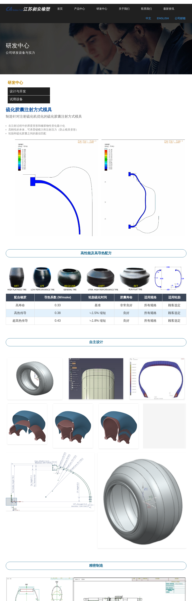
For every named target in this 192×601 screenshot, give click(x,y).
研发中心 (101, 8)
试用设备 (16, 99)
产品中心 (79, 8)
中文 (148, 18)
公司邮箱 (180, 18)
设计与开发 (18, 91)
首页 (60, 8)
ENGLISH (163, 18)
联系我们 (146, 8)
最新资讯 (168, 8)
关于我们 (124, 8)
